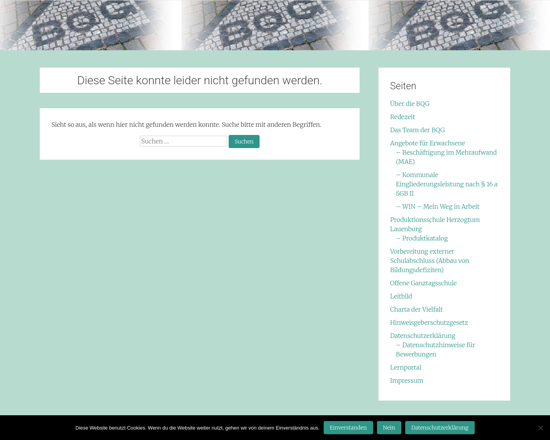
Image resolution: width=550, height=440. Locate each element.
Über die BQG (409, 103)
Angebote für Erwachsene (427, 143)
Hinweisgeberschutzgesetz (429, 322)
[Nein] (540, 427)
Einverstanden (348, 427)
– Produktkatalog (422, 238)
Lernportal (405, 367)
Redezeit (402, 117)
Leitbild (401, 296)
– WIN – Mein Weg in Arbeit (437, 206)
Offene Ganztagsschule (423, 283)
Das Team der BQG (417, 130)
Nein (389, 427)
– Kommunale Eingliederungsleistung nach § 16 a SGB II (446, 184)
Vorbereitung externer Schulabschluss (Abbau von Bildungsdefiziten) (429, 260)
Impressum (406, 380)
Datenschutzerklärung (422, 335)
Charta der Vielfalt (416, 309)
